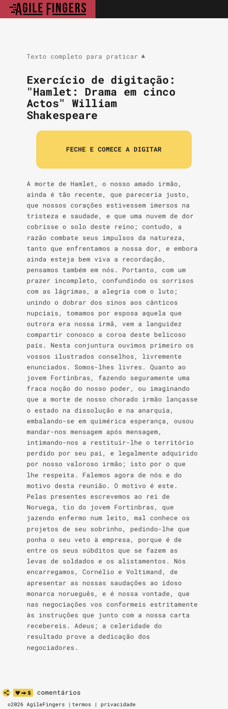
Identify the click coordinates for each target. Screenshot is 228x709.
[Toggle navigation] (213, 9)
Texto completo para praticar (86, 56)
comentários (59, 692)
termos (81, 704)
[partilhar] (6, 693)
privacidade (118, 704)
